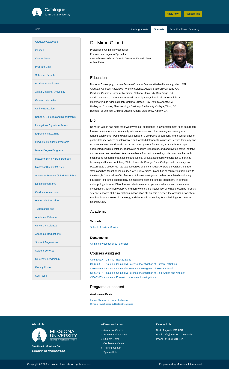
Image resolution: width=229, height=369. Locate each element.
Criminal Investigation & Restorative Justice (111, 304)
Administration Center (115, 334)
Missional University (59, 364)
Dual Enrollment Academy (184, 29)
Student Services (44, 250)
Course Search (43, 58)
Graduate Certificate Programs (52, 142)
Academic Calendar (46, 217)
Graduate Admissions (47, 192)
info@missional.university (178, 334)
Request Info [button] (193, 13)
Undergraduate (139, 29)
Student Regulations (46, 242)
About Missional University (50, 92)
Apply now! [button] (173, 13)
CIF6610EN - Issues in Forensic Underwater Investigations (123, 277)
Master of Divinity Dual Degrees (53, 158)
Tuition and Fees (44, 209)
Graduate (159, 29)
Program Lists (43, 66)
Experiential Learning (47, 133)
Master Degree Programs (49, 150)
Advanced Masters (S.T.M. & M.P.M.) (55, 175)
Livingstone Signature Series (51, 125)
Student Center (111, 339)
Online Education (45, 108)
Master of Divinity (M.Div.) (49, 167)
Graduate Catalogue (46, 41)
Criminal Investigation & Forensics (109, 243)
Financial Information (47, 200)
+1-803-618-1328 (174, 339)
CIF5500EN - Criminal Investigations (110, 259)
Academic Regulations (48, 234)
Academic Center (113, 330)
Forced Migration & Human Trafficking (109, 300)
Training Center (112, 347)
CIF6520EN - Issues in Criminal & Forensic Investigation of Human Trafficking (133, 264)
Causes (39, 50)
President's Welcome (47, 83)
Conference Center (114, 343)
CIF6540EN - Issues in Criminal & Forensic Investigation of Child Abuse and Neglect (137, 273)
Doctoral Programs (45, 183)
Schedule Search (45, 75)
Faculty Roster (43, 267)
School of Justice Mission (104, 227)
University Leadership (47, 259)
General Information (46, 100)
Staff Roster (41, 275)
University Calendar (46, 225)
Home (36, 29)
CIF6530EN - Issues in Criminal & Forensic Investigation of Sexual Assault (131, 268)
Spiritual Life (110, 352)
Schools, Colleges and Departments (55, 117)
